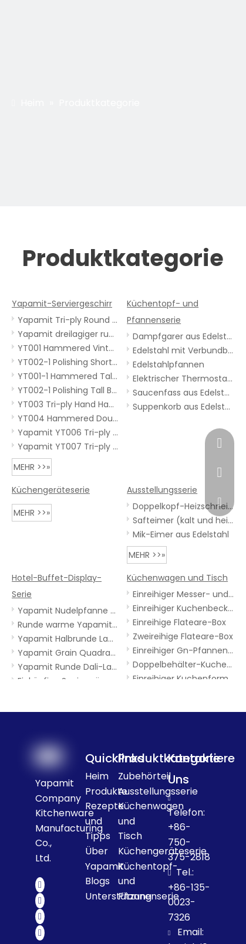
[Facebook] (40, 884)
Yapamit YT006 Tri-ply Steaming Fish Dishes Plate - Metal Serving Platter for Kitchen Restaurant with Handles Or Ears (68, 432)
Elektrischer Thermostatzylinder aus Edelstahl (183, 378)
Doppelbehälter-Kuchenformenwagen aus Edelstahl (183, 664)
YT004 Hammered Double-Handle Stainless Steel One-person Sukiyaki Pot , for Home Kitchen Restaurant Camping (68, 418)
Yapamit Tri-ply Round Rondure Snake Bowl (68, 320)
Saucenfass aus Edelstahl (183, 392)
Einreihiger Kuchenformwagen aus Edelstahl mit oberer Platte (183, 678)
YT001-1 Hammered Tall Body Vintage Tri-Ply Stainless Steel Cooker (68, 376)
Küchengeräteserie (51, 490)
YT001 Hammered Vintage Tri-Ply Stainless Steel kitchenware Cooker (68, 348)
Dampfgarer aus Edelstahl (183, 336)
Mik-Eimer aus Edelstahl (181, 534)
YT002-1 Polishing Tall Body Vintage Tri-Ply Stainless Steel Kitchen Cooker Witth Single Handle (68, 390)
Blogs (97, 881)
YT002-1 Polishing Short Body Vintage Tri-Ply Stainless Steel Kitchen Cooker (68, 362)
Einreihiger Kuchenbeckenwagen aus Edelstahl (183, 608)
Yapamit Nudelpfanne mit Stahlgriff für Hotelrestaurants (68, 610)
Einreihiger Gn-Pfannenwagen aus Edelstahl (183, 650)
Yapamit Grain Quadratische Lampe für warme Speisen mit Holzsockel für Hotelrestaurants (68, 653)
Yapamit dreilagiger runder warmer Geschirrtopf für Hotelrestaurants (68, 334)
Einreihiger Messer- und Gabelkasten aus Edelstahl (183, 594)
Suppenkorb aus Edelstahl (183, 407)
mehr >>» (32, 467)
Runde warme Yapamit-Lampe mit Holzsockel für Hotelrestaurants (68, 625)
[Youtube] (40, 916)
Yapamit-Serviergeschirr (62, 303)
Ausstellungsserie (162, 490)
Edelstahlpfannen (168, 364)
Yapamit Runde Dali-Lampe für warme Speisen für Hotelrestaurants (68, 667)
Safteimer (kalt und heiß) (183, 520)
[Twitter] (40, 900)
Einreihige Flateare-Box (179, 622)
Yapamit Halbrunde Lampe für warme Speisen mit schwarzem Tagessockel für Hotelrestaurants (68, 639)
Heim (97, 776)
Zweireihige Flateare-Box (183, 636)
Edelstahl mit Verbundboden (183, 350)
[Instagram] (40, 932)
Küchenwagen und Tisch (177, 578)
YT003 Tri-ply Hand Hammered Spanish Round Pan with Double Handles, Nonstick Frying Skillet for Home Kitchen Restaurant (68, 404)
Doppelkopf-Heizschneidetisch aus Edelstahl (183, 506)
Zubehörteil (144, 776)
